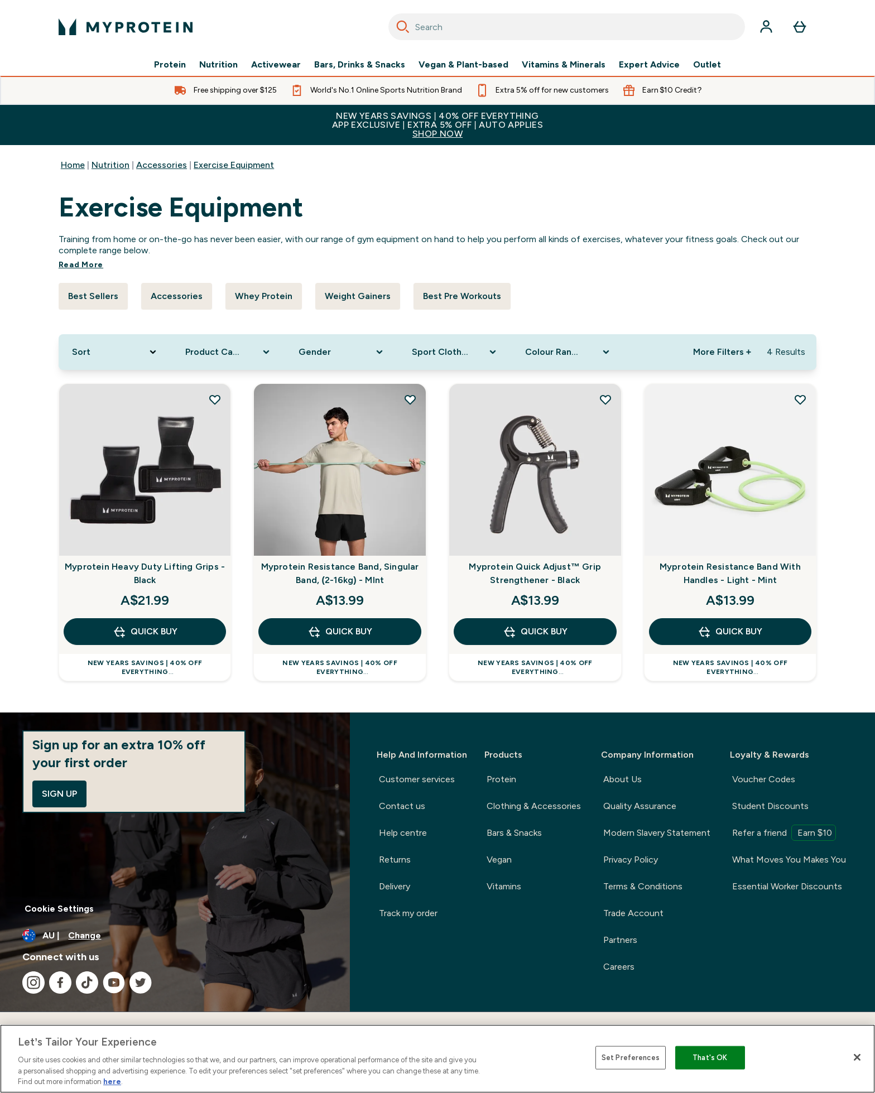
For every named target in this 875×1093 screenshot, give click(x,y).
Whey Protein (263, 296)
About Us (622, 779)
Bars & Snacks (514, 832)
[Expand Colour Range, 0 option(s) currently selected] (568, 352)
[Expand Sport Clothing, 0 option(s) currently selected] (455, 352)
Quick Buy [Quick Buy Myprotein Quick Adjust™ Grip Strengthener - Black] (535, 631)
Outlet (707, 64)
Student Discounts (770, 806)
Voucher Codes (763, 779)
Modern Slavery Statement (656, 832)
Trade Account (633, 913)
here (112, 1081)
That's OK (710, 1057)
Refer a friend (784, 833)
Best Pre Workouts (462, 296)
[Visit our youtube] (114, 982)
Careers (618, 966)
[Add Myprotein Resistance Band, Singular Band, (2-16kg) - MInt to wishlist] (410, 399)
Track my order (408, 913)
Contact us (402, 806)
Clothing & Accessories (534, 806)
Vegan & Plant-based (463, 64)
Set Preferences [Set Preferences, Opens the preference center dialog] (631, 1057)
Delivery (394, 886)
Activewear (276, 64)
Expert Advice (649, 64)
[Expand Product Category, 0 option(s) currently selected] (228, 352)
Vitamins (504, 886)
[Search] (403, 26)
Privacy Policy (630, 859)
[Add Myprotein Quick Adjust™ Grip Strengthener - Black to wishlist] (605, 399)
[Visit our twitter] (140, 982)
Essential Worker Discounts (787, 886)
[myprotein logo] (126, 27)
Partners (620, 940)
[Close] (857, 1057)
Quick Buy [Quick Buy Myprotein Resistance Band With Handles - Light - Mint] (730, 631)
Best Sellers (93, 296)
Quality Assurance (639, 806)
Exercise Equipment (234, 165)
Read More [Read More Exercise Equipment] (81, 264)
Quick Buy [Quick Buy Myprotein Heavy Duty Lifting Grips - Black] (145, 631)
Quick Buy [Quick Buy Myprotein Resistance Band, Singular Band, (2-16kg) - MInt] (339, 631)
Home (73, 165)
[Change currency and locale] (175, 935)
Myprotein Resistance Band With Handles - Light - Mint (730, 573)
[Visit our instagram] (33, 982)
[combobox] (566, 26)
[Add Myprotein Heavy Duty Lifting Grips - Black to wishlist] (215, 399)
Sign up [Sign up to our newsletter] (59, 793)
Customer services (417, 779)
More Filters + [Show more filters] (722, 351)
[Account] (766, 27)
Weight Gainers (358, 296)
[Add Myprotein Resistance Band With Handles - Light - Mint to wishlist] (800, 399)
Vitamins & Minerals (563, 64)
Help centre (403, 832)
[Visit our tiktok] (87, 982)
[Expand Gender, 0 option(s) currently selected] (342, 352)
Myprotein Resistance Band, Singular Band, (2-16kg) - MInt (340, 573)
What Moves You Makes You (789, 859)
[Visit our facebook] (60, 982)
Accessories (161, 165)
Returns (395, 859)
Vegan (499, 859)
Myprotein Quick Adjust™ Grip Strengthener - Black (535, 573)
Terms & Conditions (642, 886)
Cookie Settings (59, 908)
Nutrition (218, 64)
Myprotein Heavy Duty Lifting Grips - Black (145, 573)
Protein (170, 64)
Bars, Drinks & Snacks (359, 64)
